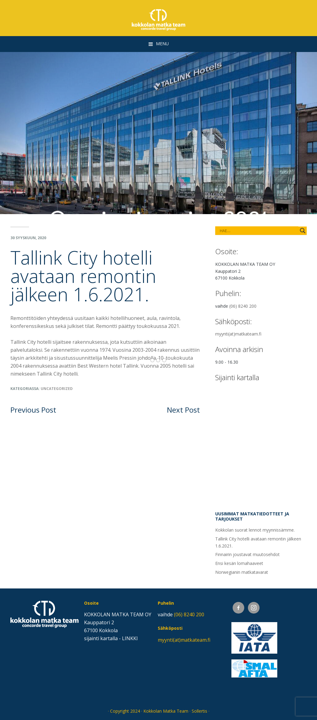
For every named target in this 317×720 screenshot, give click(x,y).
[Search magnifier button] (302, 230)
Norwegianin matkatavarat (241, 572)
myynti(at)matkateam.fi (238, 334)
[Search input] (240, 230)
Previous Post (33, 410)
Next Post (183, 410)
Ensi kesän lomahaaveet (239, 563)
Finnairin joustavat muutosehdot (247, 554)
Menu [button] (162, 43)
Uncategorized (57, 388)
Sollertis (199, 711)
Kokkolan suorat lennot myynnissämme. (255, 530)
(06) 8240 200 (242, 306)
